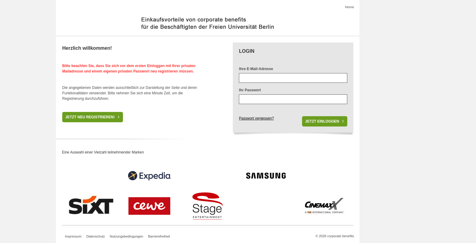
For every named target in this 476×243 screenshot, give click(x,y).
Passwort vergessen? (256, 118)
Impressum (73, 236)
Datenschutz (95, 236)
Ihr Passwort (250, 90)
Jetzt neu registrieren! (90, 117)
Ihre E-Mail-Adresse (256, 69)
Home (349, 7)
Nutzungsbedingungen (126, 236)
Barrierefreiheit (159, 236)
